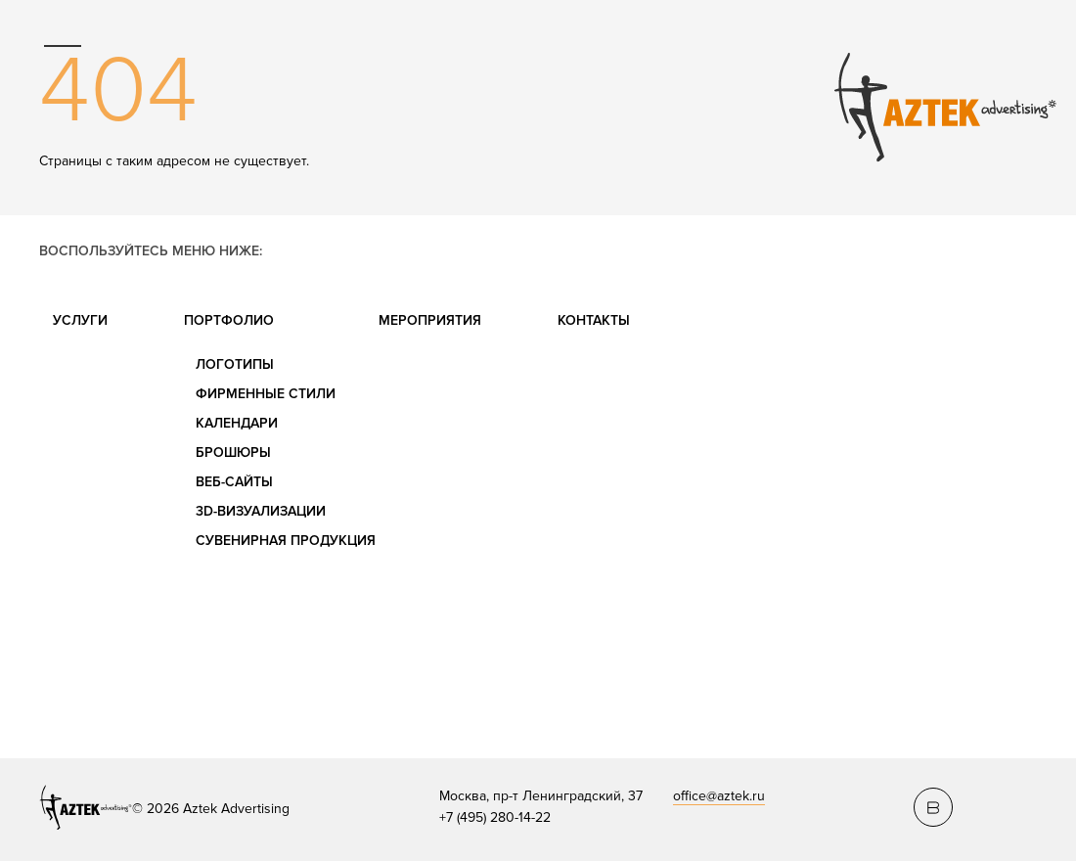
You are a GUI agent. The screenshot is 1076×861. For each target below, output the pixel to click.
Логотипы (235, 364)
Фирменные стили (266, 393)
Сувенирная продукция (286, 540)
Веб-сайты (234, 482)
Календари (237, 423)
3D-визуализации (261, 511)
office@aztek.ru (719, 796)
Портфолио (229, 320)
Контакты (594, 320)
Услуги (80, 320)
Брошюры (233, 452)
